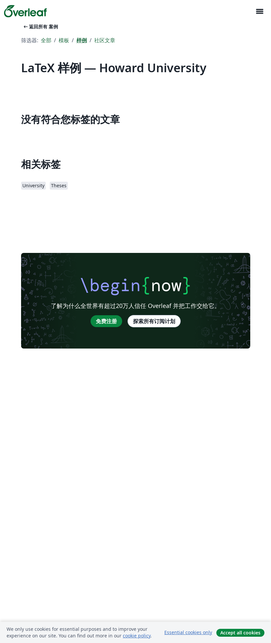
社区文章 (104, 40)
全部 (46, 40)
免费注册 (106, 321)
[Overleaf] (25, 11)
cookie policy (136, 635)
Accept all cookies (240, 632)
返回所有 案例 (40, 26)
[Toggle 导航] (259, 11)
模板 (64, 40)
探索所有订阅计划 (154, 321)
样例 (81, 40)
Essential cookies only (188, 632)
